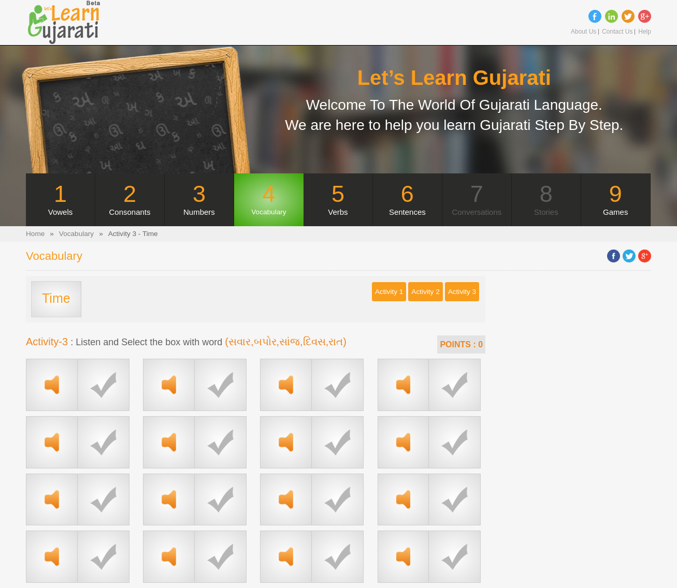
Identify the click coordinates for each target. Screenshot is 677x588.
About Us (583, 32)
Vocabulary (76, 234)
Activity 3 (462, 292)
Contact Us (617, 32)
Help (644, 32)
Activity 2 (425, 292)
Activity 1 (389, 292)
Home (35, 234)
